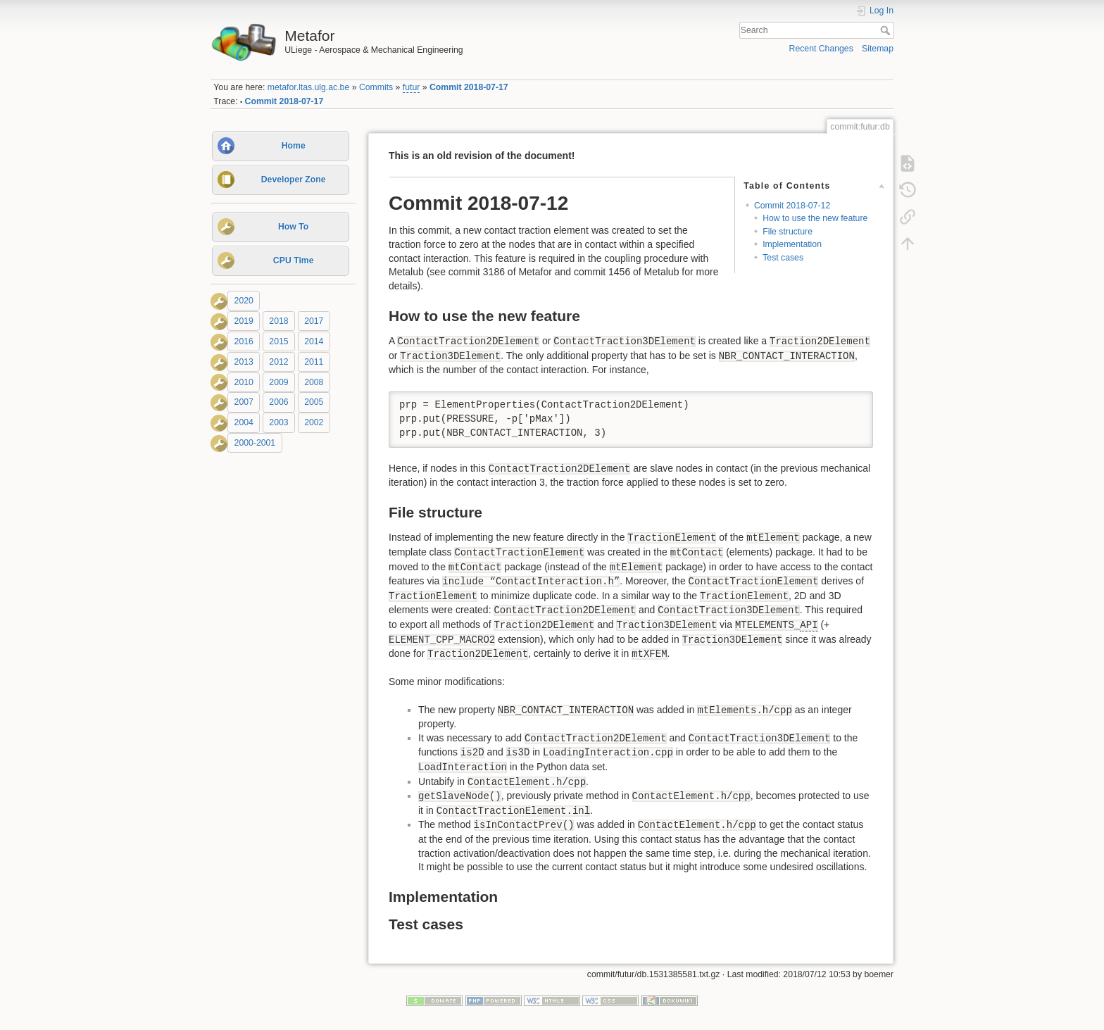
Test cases (783, 258)
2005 (313, 403)
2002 (313, 422)
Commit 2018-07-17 (468, 87)
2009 (278, 382)
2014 (313, 341)
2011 (313, 362)
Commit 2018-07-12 (792, 206)
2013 (243, 362)
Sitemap (877, 49)
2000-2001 (255, 443)
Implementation (792, 244)
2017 (313, 321)
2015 (278, 341)
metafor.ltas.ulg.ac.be (308, 87)
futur (411, 87)
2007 (243, 403)
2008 (313, 382)
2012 (278, 362)
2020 (243, 301)
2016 (243, 341)
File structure (788, 232)
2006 (278, 403)
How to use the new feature (815, 218)
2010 (243, 382)
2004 (243, 422)
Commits (376, 87)
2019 (243, 321)
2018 (278, 321)
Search (886, 30)
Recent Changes (821, 49)
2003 (278, 422)
